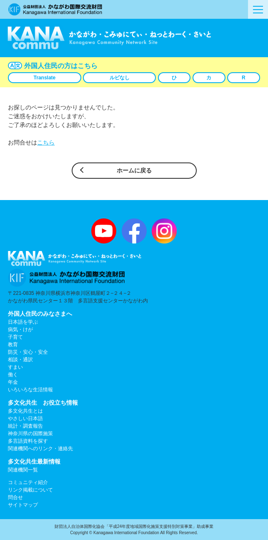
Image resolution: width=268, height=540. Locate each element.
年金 (13, 382)
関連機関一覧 (23, 470)
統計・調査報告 (25, 426)
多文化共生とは (25, 411)
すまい (15, 367)
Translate (45, 78)
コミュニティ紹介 (28, 482)
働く (13, 375)
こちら (46, 142)
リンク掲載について (30, 490)
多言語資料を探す (28, 441)
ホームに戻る (134, 170)
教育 (13, 344)
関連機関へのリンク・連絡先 (40, 448)
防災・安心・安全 (28, 352)
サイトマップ (23, 505)
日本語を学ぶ (23, 322)
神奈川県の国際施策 (30, 433)
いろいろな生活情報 (30, 390)
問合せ (15, 497)
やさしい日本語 (25, 418)
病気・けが (20, 329)
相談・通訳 (20, 360)
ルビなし (120, 78)
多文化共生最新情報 (34, 461)
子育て (15, 337)
